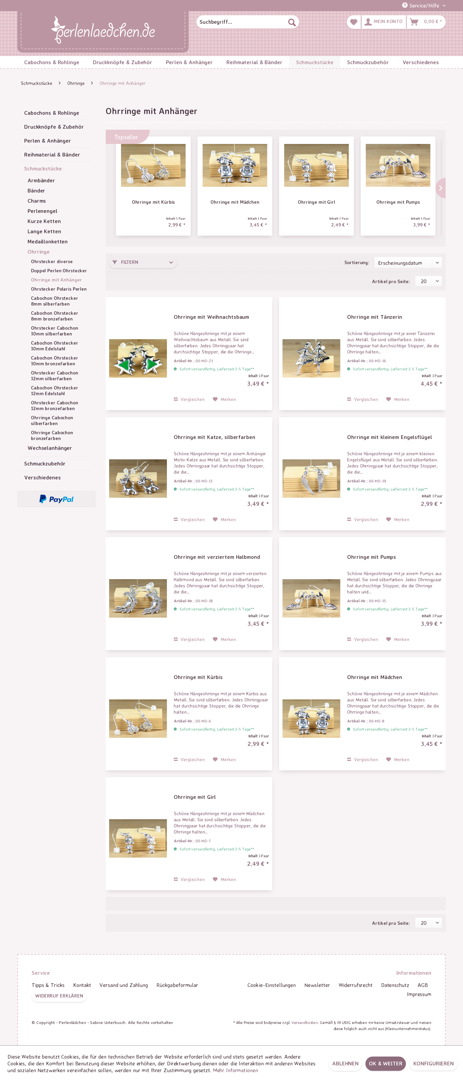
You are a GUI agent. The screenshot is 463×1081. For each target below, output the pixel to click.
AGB (422, 985)
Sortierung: (356, 262)
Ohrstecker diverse (52, 261)
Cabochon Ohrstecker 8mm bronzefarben (54, 316)
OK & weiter (385, 1063)
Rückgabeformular (177, 985)
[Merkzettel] (354, 22)
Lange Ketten (44, 231)
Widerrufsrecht (356, 985)
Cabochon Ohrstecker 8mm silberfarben (54, 301)
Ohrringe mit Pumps (398, 202)
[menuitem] (247, 22)
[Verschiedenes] (421, 62)
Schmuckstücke (43, 168)
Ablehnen (345, 1063)
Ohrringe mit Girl (316, 202)
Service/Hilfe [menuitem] (421, 5)
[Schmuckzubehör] (367, 62)
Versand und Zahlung (124, 985)
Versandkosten (305, 1022)
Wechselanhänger (50, 447)
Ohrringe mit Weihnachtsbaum (211, 316)
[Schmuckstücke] (314, 62)
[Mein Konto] (384, 22)
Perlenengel (42, 210)
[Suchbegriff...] (247, 22)
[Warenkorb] (426, 22)
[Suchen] (292, 22)
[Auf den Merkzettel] (224, 399)
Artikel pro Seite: (391, 281)
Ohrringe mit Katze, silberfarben (214, 437)
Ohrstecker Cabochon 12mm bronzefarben (54, 405)
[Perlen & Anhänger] (189, 62)
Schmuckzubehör (45, 463)
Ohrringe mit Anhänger (56, 279)
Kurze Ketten (44, 221)
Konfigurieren (433, 1063)
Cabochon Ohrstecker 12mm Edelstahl (54, 390)
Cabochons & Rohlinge (51, 112)
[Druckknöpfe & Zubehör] (122, 62)
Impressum (419, 994)
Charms (37, 200)
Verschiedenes (42, 477)
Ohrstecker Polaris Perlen (59, 289)
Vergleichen (189, 399)
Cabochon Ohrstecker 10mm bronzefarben (54, 360)
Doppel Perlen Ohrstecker (59, 270)
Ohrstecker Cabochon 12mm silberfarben (54, 375)
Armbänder (41, 180)
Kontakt (82, 985)
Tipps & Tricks (48, 985)
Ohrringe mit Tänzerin (374, 316)
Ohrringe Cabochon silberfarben (52, 420)
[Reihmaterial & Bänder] (254, 62)
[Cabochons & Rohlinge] (51, 62)
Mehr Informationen (235, 1070)
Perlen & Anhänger (47, 140)
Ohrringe (39, 251)
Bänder (36, 190)
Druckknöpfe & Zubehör (54, 126)
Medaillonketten (48, 241)
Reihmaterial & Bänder (52, 154)
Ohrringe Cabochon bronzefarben (52, 435)
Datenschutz (395, 985)
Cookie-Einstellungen (271, 985)
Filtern (125, 262)
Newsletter (317, 985)
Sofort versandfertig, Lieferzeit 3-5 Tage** (216, 368)
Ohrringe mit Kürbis (153, 202)
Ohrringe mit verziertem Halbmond (217, 556)
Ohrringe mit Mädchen (234, 202)
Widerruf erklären (59, 995)
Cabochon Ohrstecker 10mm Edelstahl (54, 345)
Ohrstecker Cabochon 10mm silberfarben (54, 330)
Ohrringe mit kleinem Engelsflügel (389, 437)
